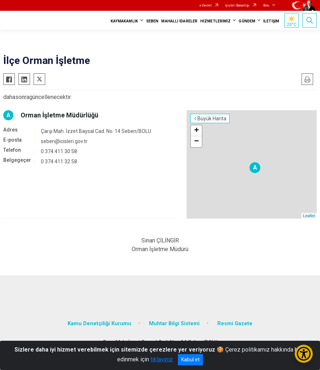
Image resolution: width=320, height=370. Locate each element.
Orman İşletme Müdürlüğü (59, 115)
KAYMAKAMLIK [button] (124, 21)
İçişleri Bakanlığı (237, 5)
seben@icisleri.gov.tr (64, 141)
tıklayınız (161, 359)
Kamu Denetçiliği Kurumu (99, 323)
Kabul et (190, 359)
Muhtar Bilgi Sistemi (174, 323)
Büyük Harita (211, 118)
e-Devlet (206, 5)
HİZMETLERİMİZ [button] (215, 21)
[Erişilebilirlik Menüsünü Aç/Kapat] (304, 354)
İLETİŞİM (271, 21)
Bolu (266, 5)
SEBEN (152, 21)
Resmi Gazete (234, 323)
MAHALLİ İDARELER (179, 21)
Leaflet (309, 216)
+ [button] (196, 130)
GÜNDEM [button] (247, 21)
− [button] (196, 141)
